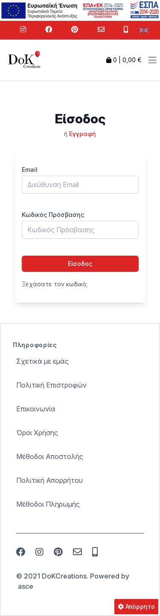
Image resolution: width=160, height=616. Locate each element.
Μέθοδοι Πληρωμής (48, 504)
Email (30, 169)
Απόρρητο (136, 606)
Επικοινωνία (35, 409)
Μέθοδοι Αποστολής (49, 456)
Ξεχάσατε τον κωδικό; (54, 284)
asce (25, 586)
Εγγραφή (82, 133)
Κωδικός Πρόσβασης (53, 214)
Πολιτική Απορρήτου (49, 480)
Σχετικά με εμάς (42, 361)
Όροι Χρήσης (37, 432)
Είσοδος (80, 263)
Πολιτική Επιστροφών (51, 385)
